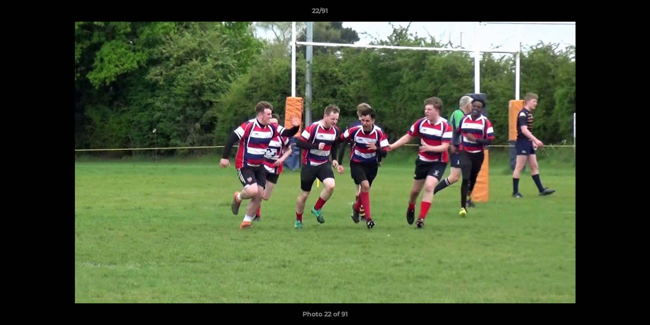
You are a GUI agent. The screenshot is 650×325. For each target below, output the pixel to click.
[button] (612, 13)
